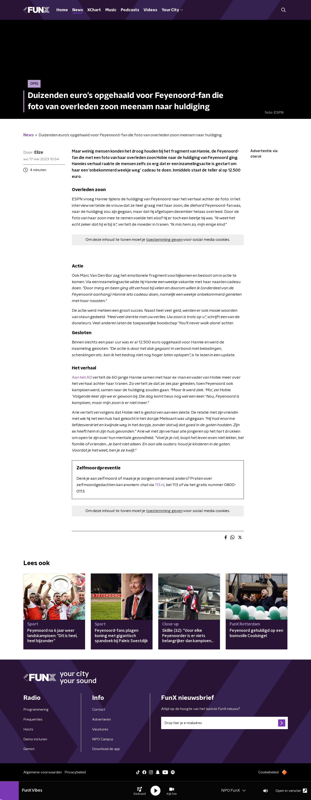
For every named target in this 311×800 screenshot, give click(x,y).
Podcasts (130, 10)
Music (110, 10)
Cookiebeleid (268, 772)
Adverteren (101, 719)
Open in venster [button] (291, 791)
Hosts (28, 729)
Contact (98, 709)
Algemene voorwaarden (42, 772)
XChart (94, 10)
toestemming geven (164, 240)
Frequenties (33, 719)
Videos (150, 10)
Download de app (106, 749)
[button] (139, 791)
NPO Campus (102, 739)
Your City (172, 10)
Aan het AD (82, 378)
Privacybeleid (75, 772)
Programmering (35, 709)
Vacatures (100, 729)
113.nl (159, 485)
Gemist (29, 749)
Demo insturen (35, 739)
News (77, 10)
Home (62, 10)
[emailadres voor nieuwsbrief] (224, 723)
